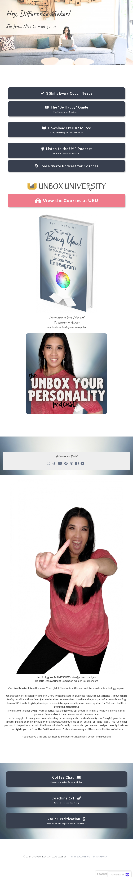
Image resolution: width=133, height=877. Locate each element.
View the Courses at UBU (66, 200)
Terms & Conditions (80, 856)
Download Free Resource (66, 130)
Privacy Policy (100, 856)
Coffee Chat (66, 779)
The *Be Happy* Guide (66, 109)
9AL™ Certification (66, 821)
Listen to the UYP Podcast (66, 151)
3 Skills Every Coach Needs (66, 93)
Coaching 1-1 (66, 800)
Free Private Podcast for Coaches (66, 166)
